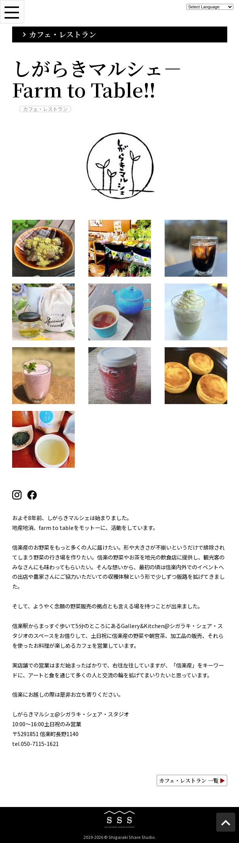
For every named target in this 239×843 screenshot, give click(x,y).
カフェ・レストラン (58, 34)
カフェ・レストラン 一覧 (192, 780)
